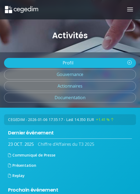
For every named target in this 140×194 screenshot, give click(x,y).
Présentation (22, 165)
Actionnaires (70, 86)
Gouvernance (70, 74)
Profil (97, 63)
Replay (16, 175)
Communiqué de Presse (31, 155)
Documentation (70, 98)
